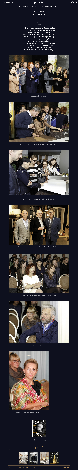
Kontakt (34, 467)
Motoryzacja (30, 6)
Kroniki (52, 6)
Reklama (23, 467)
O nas (12, 2)
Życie (43, 6)
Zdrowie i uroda (37, 6)
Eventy (37, 467)
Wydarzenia (47, 6)
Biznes (20, 6)
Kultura (24, 6)
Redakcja (19, 467)
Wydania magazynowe (7, 2)
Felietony (57, 6)
